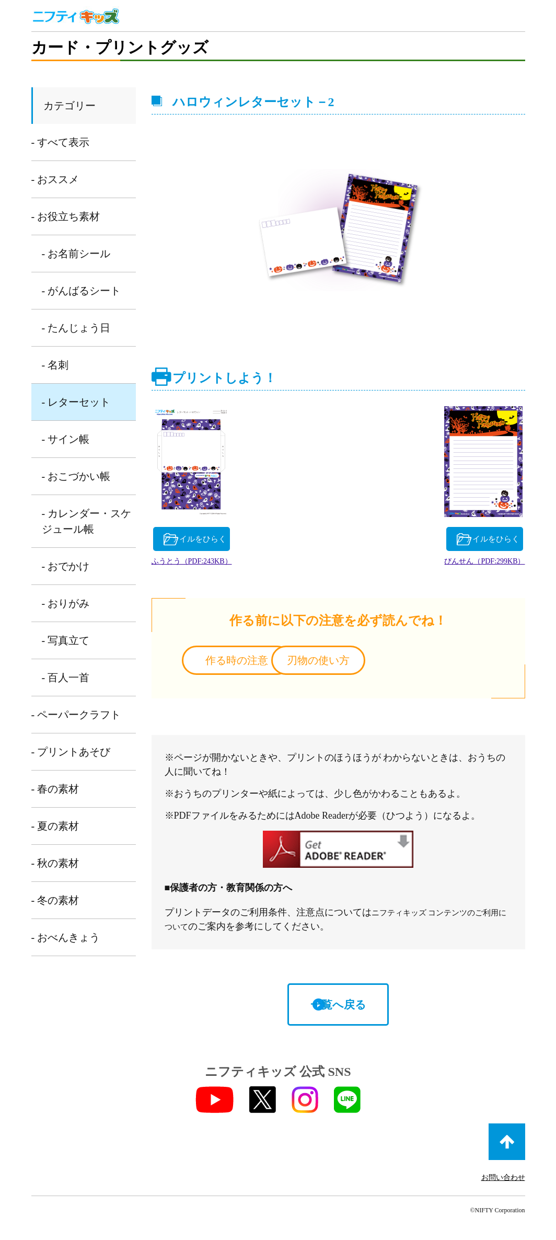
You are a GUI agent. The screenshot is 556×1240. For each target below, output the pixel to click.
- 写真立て (66, 640)
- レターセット (76, 402)
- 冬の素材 (55, 900)
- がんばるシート (81, 290)
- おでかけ (66, 566)
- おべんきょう (65, 937)
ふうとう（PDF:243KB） (213, 564)
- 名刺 (55, 365)
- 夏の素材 (55, 826)
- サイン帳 (66, 439)
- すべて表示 (60, 142)
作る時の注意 (254, 663)
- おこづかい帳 (76, 476)
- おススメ (55, 179)
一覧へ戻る (338, 1008)
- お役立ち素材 (65, 216)
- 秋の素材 (55, 863)
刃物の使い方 (421, 663)
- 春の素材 (55, 789)
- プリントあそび (71, 751)
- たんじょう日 (76, 328)
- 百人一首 (66, 677)
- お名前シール (76, 253)
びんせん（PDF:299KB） (462, 564)
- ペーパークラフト (76, 714)
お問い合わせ (503, 1182)
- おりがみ (66, 603)
